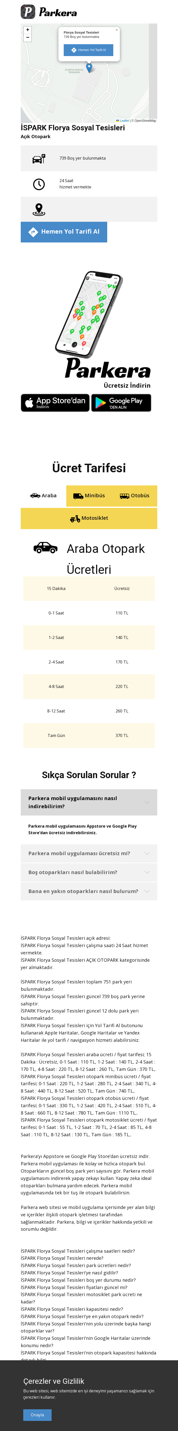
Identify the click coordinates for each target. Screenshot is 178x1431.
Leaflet (122, 120)
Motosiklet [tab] (89, 518)
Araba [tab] (43, 496)
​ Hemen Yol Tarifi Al (88, 50)
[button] (89, 68)
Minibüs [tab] (89, 496)
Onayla (37, 1415)
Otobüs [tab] (134, 496)
